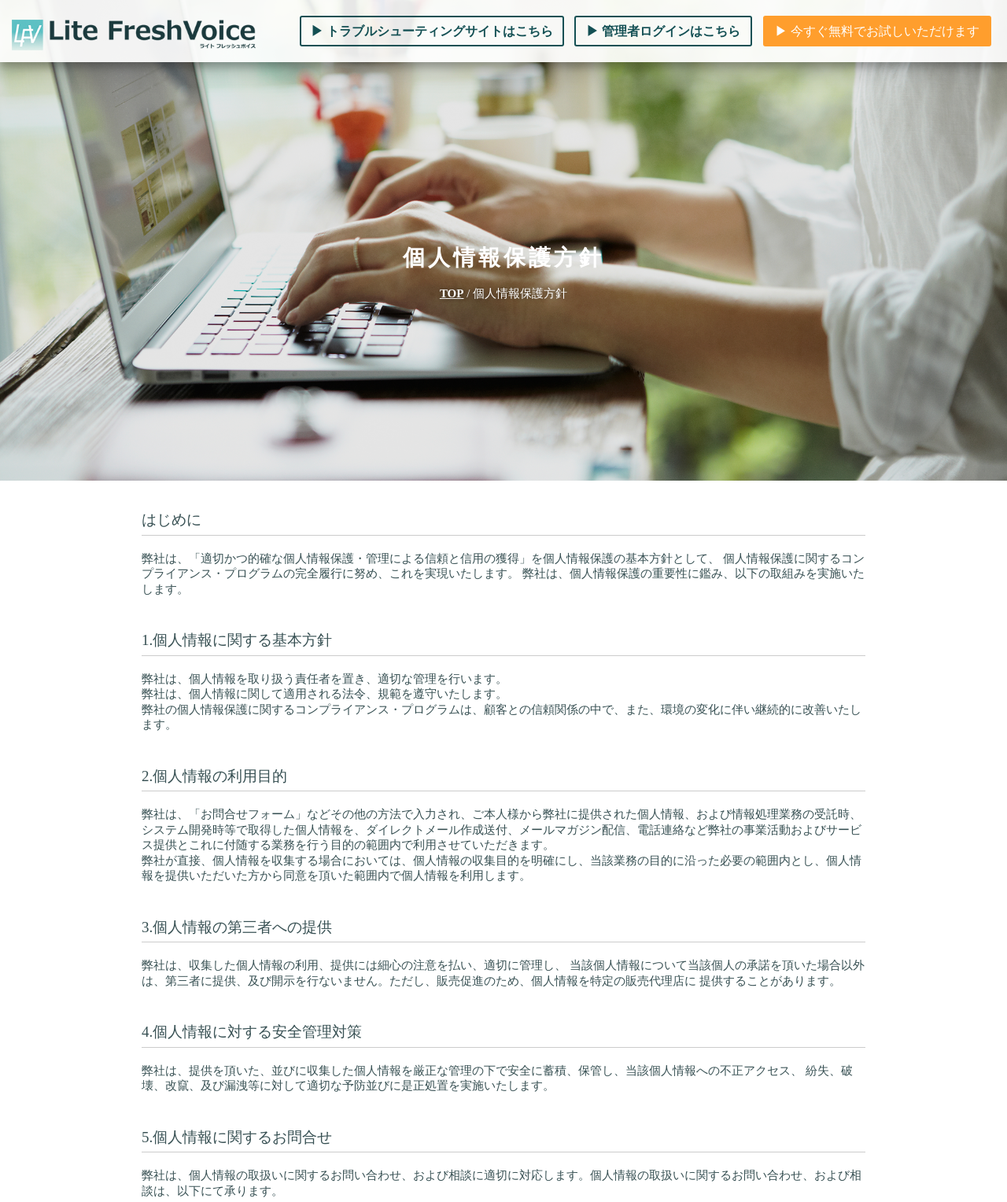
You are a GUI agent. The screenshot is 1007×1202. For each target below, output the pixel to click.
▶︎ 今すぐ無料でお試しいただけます (877, 31)
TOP (452, 293)
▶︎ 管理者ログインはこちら (663, 31)
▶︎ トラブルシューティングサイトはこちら (432, 31)
